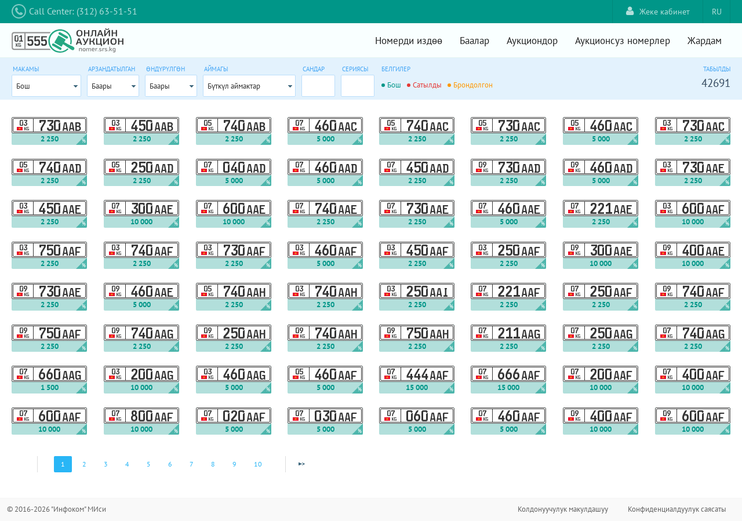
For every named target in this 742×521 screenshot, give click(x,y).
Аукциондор (532, 40)
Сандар (314, 69)
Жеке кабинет (658, 11)
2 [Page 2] (84, 464)
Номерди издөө (408, 40)
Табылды (716, 69)
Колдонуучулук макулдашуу (563, 509)
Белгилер (395, 69)
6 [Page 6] (170, 464)
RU (717, 11)
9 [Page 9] (234, 464)
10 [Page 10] (258, 464)
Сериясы (355, 69)
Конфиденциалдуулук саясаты (677, 509)
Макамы (26, 69)
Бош (23, 86)
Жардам (705, 40)
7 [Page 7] (192, 464)
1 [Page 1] (63, 464)
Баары (102, 86)
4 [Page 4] (127, 464)
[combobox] (46, 86)
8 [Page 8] (213, 464)
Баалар (474, 40)
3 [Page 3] (106, 464)
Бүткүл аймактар (234, 86)
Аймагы (216, 69)
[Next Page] (301, 464)
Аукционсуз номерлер (622, 40)
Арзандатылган (111, 69)
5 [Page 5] (149, 464)
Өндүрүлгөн (165, 69)
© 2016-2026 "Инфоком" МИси (56, 509)
